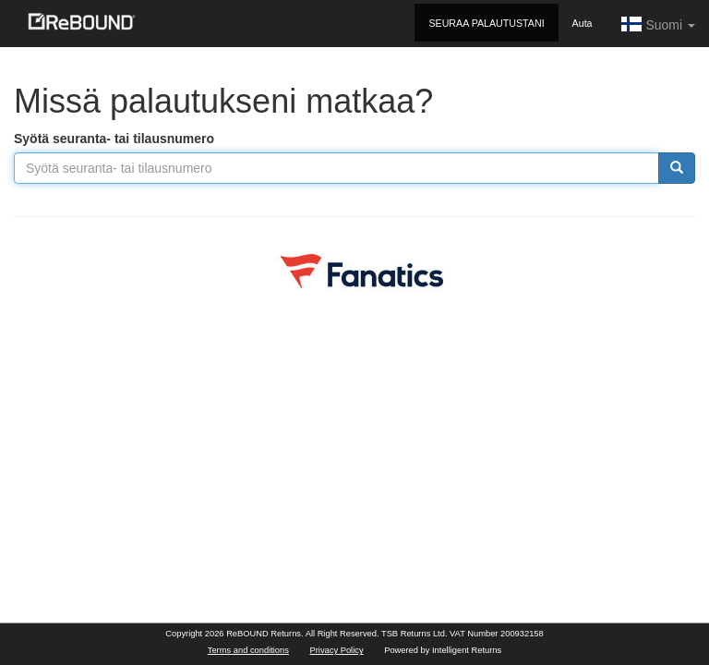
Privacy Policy (337, 650)
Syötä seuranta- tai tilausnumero (114, 138)
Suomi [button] (657, 24)
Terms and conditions (248, 650)
